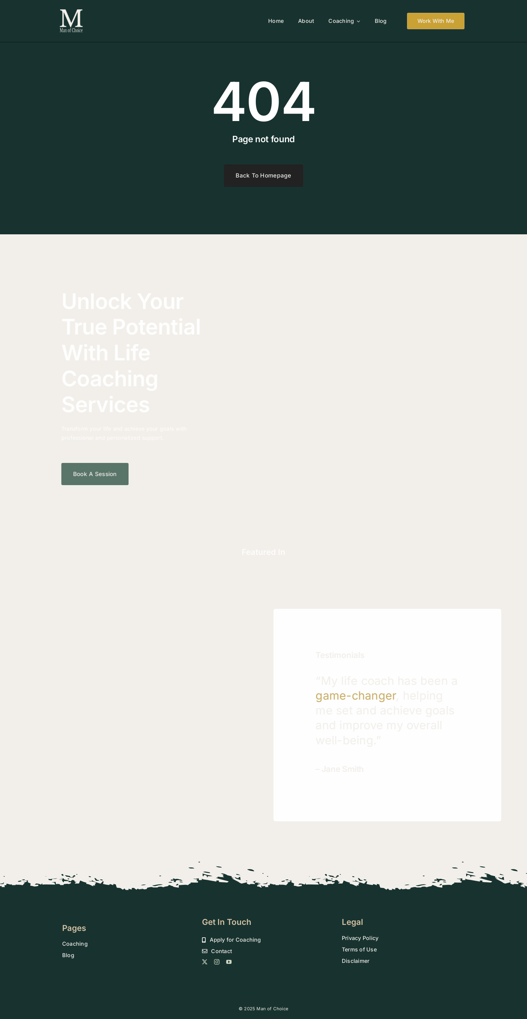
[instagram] (216, 962)
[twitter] (204, 962)
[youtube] (229, 962)
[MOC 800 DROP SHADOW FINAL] (71, 11)
